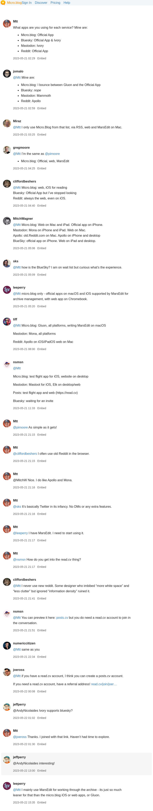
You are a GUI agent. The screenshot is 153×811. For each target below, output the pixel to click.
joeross (18, 669)
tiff (15, 319)
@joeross (19, 737)
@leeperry (20, 533)
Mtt (15, 21)
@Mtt (17, 77)
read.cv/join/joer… (104, 684)
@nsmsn (19, 559)
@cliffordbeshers (25, 453)
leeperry (19, 287)
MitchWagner (23, 218)
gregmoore (21, 147)
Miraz (17, 121)
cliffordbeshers (24, 181)
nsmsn (18, 362)
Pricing (55, 2)
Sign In (27, 2)
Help (67, 2)
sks (15, 261)
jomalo (18, 71)
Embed (41, 58)
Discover (41, 2)
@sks (17, 506)
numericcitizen (24, 643)
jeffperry (19, 704)
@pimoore (52, 153)
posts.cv (62, 617)
